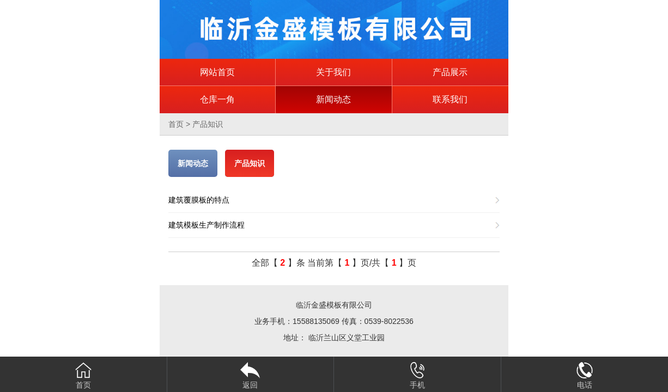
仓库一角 (217, 99)
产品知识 (207, 124)
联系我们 (450, 99)
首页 (176, 124)
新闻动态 (333, 99)
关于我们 (333, 72)
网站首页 (217, 72)
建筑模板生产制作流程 (206, 224)
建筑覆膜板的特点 (198, 199)
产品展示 (450, 72)
